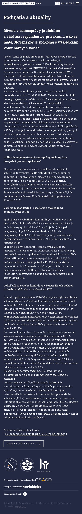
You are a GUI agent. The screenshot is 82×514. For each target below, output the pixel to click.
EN (63, 3)
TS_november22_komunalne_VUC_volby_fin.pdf (35, 433)
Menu (70, 3)
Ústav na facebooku (13, 494)
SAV (22, 3)
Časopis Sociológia (22, 486)
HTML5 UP (20, 506)
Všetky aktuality (20, 444)
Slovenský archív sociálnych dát (28, 480)
